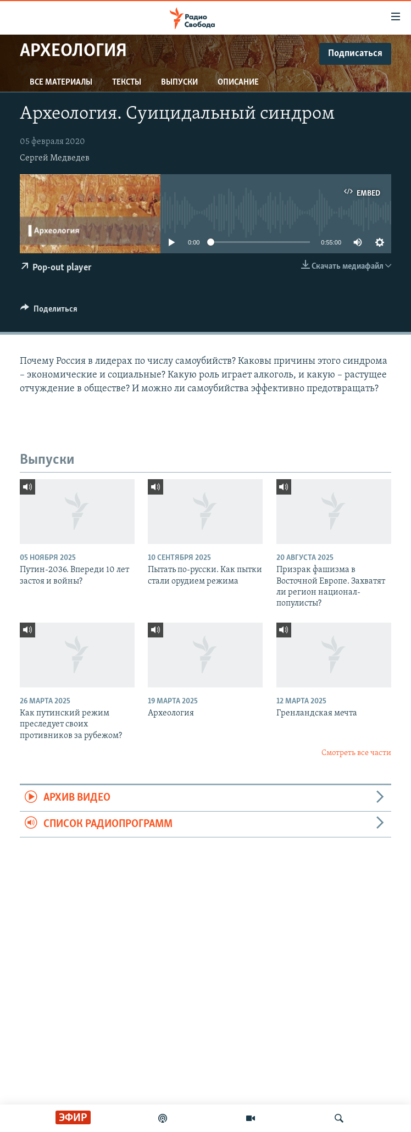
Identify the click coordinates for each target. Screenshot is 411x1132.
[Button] (48, 311)
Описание (238, 82)
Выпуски (179, 82)
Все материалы (61, 82)
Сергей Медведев (55, 158)
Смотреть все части (356, 753)
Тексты (126, 82)
